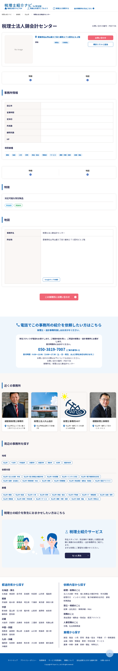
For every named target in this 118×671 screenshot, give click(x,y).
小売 (76, 637)
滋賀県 (41, 622)
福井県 (27, 610)
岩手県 (19, 593)
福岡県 (4, 642)
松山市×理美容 (8, 499)
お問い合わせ (100, 37)
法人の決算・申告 (71, 593)
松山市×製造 (20, 495)
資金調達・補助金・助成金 (75, 617)
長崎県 (19, 642)
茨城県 (4, 602)
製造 (71, 637)
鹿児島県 (49, 642)
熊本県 (27, 642)
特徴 (30, 76)
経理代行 (67, 597)
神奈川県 (49, 602)
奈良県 (27, 622)
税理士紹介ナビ (7, 14)
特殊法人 (95, 644)
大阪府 (4, 622)
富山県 (12, 610)
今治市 (13, 463)
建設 (65, 637)
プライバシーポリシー (28, 660)
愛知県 (12, 614)
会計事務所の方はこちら (83, 8)
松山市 (27, 14)
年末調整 (104, 593)
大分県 (34, 642)
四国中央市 (67, 463)
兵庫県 (19, 622)
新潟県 (4, 610)
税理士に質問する (61, 8)
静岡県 (4, 614)
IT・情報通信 (109, 637)
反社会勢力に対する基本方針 (87, 660)
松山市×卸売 (44, 495)
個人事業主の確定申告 (89, 593)
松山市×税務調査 (59, 481)
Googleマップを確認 (51, 280)
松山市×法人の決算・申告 (11, 477)
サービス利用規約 (55, 660)
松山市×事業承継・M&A (30, 481)
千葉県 (34, 602)
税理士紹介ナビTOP (13, 8)
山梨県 (34, 610)
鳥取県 (4, 631)
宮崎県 (41, 642)
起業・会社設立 (70, 609)
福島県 (49, 593)
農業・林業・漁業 (71, 644)
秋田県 (34, 593)
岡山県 (19, 631)
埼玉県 (27, 602)
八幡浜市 (31, 463)
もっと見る (76, 555)
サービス (100, 641)
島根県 (12, 631)
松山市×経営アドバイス (103, 481)
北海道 (4, 593)
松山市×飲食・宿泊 (58, 495)
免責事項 (42, 660)
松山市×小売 (32, 495)
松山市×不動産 (73, 495)
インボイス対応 (79, 597)
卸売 (82, 637)
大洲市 (58, 463)
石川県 (19, 610)
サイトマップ (13, 660)
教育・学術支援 (88, 641)
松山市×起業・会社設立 (11, 481)
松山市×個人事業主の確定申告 (33, 477)
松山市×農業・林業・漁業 (59, 499)
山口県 (34, 631)
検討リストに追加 (100, 44)
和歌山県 (49, 622)
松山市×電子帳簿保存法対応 (90, 477)
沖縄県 (4, 646)
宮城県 (27, 593)
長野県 (41, 610)
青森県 (12, 593)
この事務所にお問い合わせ (57, 296)
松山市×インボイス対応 (69, 477)
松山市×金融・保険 (106, 495)
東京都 (41, 602)
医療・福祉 (84, 644)
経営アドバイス (94, 617)
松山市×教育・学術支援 (24, 499)
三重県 (34, 622)
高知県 (12, 634)
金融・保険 (68, 641)
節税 (108, 597)
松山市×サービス (41, 499)
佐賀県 (12, 642)
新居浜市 (41, 463)
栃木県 (12, 602)
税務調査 (67, 600)
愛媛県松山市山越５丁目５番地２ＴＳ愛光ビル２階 (59, 36)
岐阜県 (49, 610)
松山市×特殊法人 (93, 499)
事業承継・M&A (84, 609)
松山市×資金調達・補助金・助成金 (80, 481)
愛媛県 (18, 14)
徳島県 (41, 631)
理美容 (77, 641)
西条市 (50, 463)
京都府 (12, 622)
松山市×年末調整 (52, 477)
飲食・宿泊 (90, 637)
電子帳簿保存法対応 (96, 597)
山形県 (41, 593)
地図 (87, 76)
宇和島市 (22, 463)
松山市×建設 (7, 495)
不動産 (99, 637)
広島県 (27, 631)
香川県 (49, 631)
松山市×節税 (46, 481)
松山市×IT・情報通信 (89, 495)
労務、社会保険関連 (72, 626)
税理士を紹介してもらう (37, 8)
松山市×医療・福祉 (78, 499)
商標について (69, 660)
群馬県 (19, 602)
